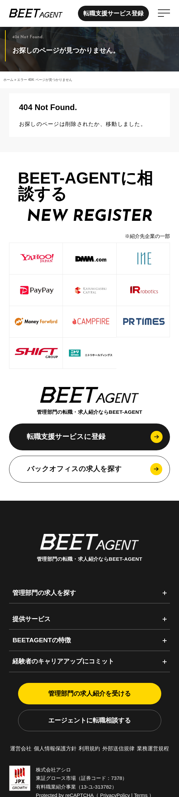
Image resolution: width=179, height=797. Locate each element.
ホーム (8, 80)
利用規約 (89, 748)
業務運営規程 (153, 748)
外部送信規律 (118, 748)
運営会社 (20, 748)
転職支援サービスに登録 (66, 437)
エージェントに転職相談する (89, 720)
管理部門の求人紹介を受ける (89, 693)
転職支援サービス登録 (111, 13)
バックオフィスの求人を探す (74, 469)
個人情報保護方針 (55, 748)
